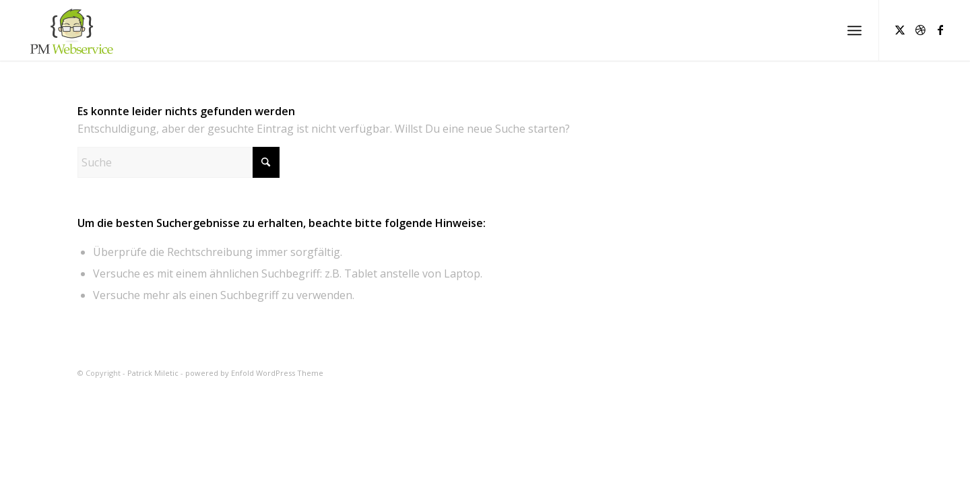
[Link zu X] (900, 30)
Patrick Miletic (153, 373)
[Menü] (854, 30)
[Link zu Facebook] (940, 30)
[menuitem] (854, 30)
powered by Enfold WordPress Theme (254, 373)
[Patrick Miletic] (70, 30)
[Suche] (178, 162)
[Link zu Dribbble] (920, 30)
